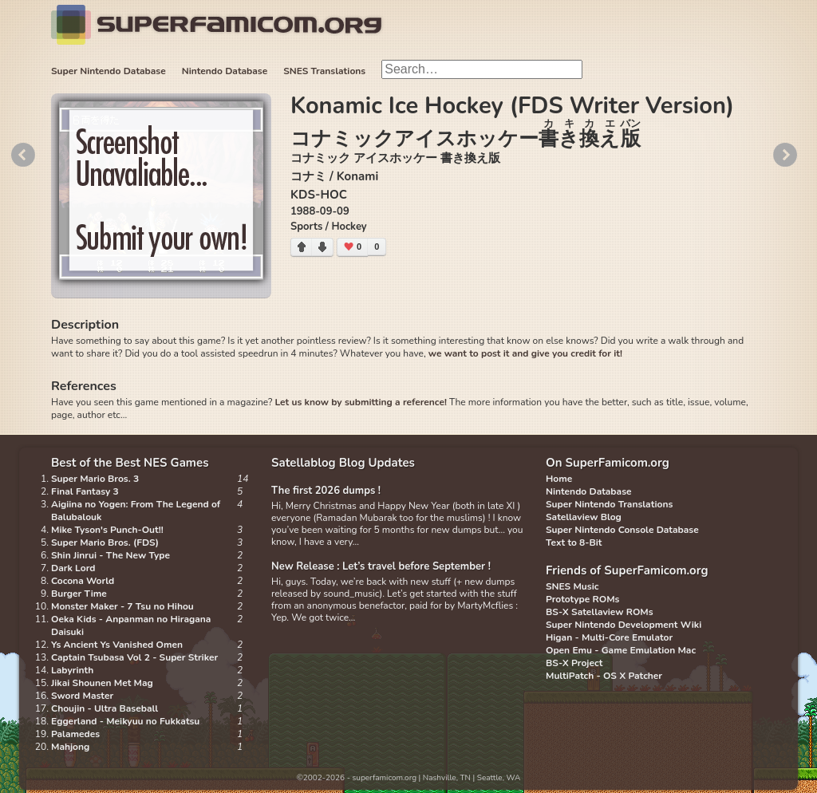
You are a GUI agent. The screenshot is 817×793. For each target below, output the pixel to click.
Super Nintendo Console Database (622, 529)
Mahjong (70, 746)
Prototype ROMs (582, 599)
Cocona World (82, 580)
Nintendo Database (225, 71)
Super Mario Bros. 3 (95, 478)
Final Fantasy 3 (85, 491)
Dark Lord (73, 568)
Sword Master (82, 695)
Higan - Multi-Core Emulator (609, 637)
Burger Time (79, 593)
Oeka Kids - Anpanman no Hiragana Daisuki (131, 625)
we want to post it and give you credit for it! (525, 353)
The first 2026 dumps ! (326, 490)
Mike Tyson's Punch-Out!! (107, 529)
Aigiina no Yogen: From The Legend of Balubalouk (135, 510)
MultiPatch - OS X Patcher (604, 675)
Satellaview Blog (584, 517)
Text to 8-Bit (574, 542)
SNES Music (572, 586)
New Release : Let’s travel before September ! (381, 566)
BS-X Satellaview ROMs (599, 612)
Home (559, 478)
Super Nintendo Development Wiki (623, 624)
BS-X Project (574, 663)
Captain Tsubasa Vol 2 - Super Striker (134, 657)
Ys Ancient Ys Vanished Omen (117, 644)
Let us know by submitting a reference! (360, 402)
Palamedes (75, 734)
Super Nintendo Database (108, 71)
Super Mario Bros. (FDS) (105, 542)
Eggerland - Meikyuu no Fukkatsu (125, 721)
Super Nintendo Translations (609, 504)
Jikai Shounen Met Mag (102, 683)
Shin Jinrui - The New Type (110, 555)
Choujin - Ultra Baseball (104, 708)
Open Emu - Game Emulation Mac (621, 650)
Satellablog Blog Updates (343, 463)
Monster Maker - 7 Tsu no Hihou (122, 606)
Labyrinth (72, 670)
